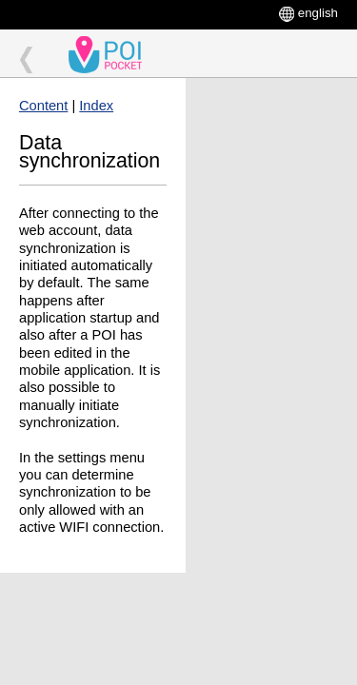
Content (43, 105)
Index (96, 105)
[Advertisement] (271, 149)
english (318, 13)
